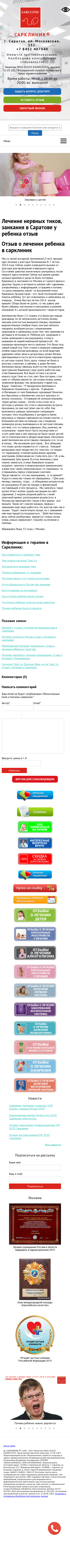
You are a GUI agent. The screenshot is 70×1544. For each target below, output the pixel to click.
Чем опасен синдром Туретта (19, 560)
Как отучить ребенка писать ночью (22, 596)
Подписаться (35, 1186)
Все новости (53, 1145)
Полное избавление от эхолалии (21, 572)
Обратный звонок (32, 108)
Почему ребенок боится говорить (22, 608)
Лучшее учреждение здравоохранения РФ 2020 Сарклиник (34, 1126)
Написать (14, 770)
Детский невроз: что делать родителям (26, 578)
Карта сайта (9, 1445)
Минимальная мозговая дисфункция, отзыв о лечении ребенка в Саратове (28, 647)
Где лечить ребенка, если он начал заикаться (28, 602)
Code (30, 715)
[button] (16, 205)
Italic (8, 715)
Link (34, 715)
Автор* (6, 703)
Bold (4, 715)
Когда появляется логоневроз (19, 590)
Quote (25, 715)
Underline (13, 715)
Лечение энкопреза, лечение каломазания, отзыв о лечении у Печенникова (32, 656)
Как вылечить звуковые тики (19, 566)
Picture (39, 715)
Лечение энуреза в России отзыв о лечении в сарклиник (29, 638)
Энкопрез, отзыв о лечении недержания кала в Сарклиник (29, 629)
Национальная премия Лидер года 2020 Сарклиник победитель (33, 1116)
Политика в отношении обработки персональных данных (34, 1494)
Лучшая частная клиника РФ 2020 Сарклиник (29, 1136)
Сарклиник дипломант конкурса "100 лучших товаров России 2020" (31, 1107)
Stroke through (17, 715)
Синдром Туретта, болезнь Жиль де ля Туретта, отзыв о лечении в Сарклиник (30, 665)
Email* (37, 703)
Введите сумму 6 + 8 (14, 758)
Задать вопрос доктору (32, 91)
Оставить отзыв (32, 100)
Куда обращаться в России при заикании (26, 584)
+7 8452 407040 (32, 49)
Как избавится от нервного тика (21, 554)
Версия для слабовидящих (35, 779)
